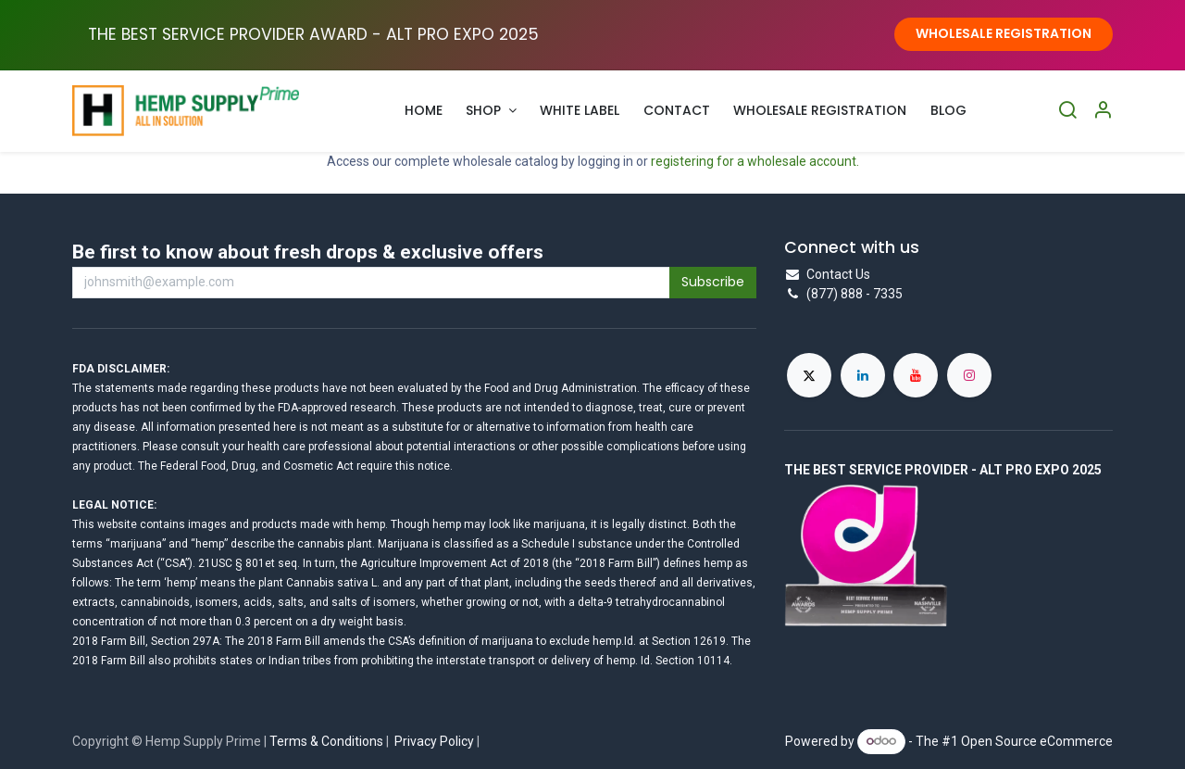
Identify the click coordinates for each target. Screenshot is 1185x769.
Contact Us (838, 274)
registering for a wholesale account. (755, 161)
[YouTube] (915, 375)
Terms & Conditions (326, 741)
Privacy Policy (434, 741)
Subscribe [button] (712, 281)
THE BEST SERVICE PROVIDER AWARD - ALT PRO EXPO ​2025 (313, 34)
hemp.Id (612, 641)
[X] (809, 375)
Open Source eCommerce (1037, 740)
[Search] (1067, 110)
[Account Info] (1102, 110)
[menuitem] (424, 111)
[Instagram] (969, 375)
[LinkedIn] (863, 375)
